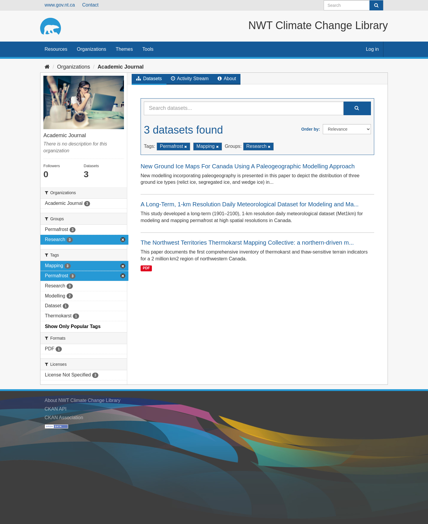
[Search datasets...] (244, 108)
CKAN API (56, 408)
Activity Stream (190, 78)
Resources (56, 49)
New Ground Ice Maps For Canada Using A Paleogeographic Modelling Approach (248, 166)
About (227, 78)
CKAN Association (64, 417)
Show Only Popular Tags (72, 326)
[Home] (47, 67)
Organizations (91, 49)
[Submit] (376, 5)
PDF (146, 268)
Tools (147, 49)
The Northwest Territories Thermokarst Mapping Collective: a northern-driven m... (247, 242)
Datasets (149, 78)
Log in (372, 49)
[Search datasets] (353, 5)
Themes (124, 49)
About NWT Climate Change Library (82, 400)
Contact (90, 4)
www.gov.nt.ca (60, 4)
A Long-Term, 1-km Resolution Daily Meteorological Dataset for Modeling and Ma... (250, 204)
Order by (310, 129)
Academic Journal (120, 67)
